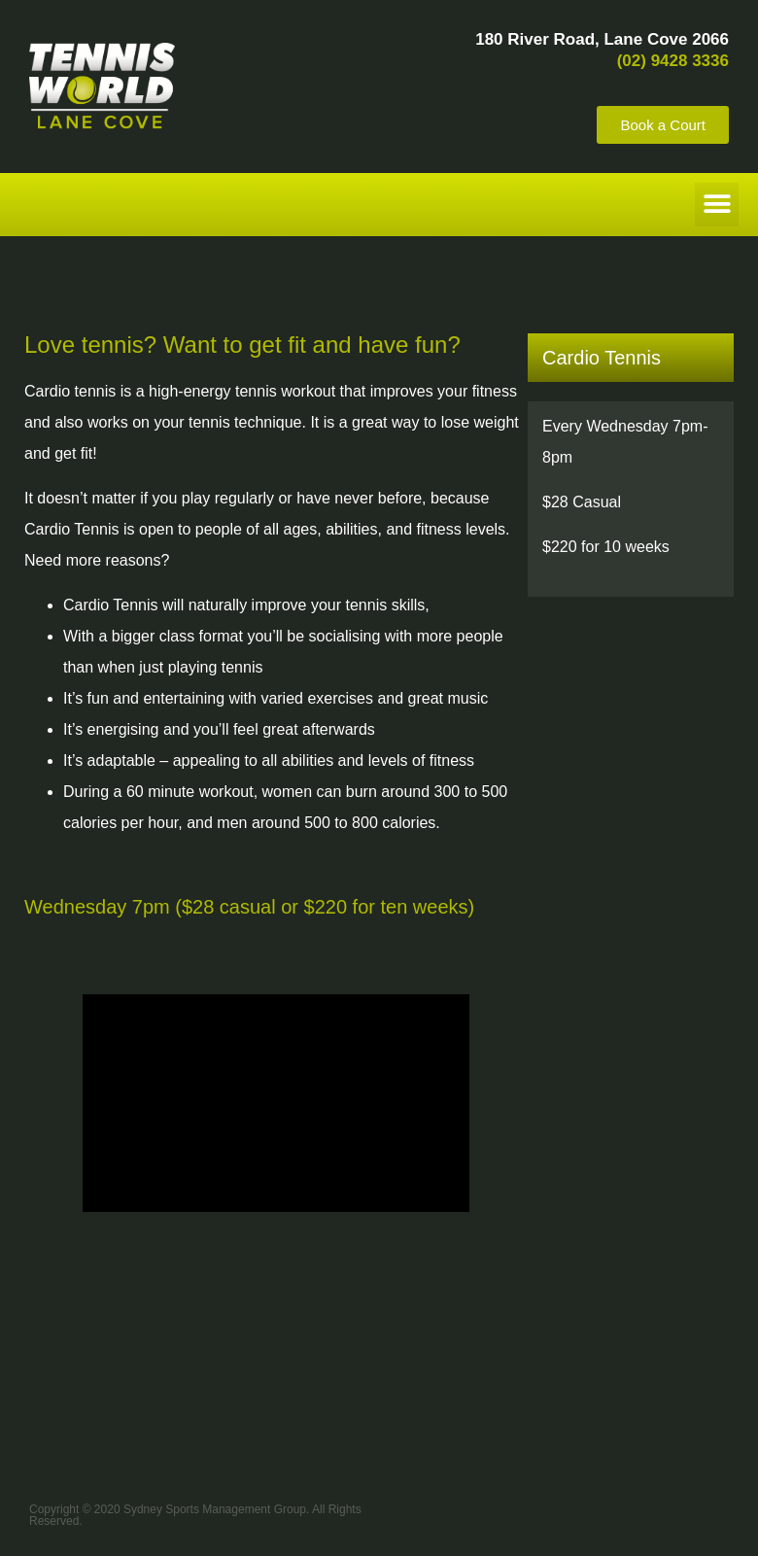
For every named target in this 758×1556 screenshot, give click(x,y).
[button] (717, 204)
